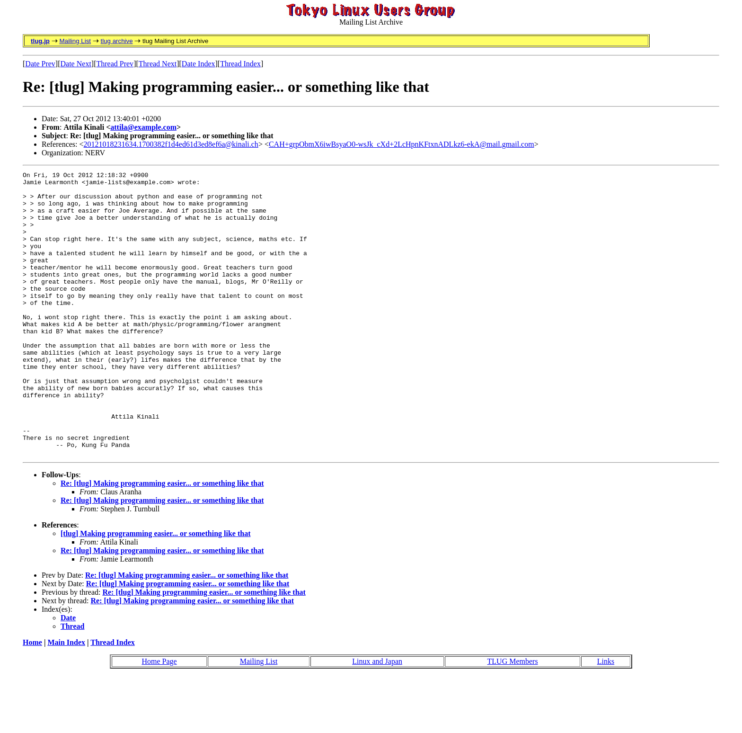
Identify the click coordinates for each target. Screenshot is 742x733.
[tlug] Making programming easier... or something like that (155, 590)
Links (605, 718)
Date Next (76, 64)
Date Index (198, 64)
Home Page (159, 718)
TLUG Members (512, 718)
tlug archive (116, 41)
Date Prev (40, 64)
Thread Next (158, 64)
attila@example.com (143, 127)
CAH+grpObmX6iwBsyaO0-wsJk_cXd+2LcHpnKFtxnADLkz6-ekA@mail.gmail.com (401, 144)
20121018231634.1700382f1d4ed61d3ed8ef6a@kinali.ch (171, 144)
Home (32, 699)
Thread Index (240, 64)
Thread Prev (114, 64)
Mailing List (75, 41)
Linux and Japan (377, 718)
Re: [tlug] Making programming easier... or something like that (162, 540)
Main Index (66, 699)
